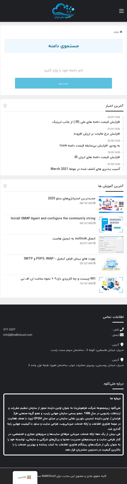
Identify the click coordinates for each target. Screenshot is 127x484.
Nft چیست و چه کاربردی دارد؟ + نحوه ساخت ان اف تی (58, 278)
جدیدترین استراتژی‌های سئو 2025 (71, 198)
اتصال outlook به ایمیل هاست (73, 238)
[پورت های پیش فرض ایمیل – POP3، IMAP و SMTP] (111, 264)
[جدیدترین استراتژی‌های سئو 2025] (111, 204)
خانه (118, 32)
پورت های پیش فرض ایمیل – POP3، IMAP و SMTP (59, 258)
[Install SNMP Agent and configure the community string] (111, 224)
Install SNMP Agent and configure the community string (52, 218)
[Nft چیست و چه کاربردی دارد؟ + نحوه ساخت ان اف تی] (111, 284)
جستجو (63, 83)
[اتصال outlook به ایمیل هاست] (111, 244)
